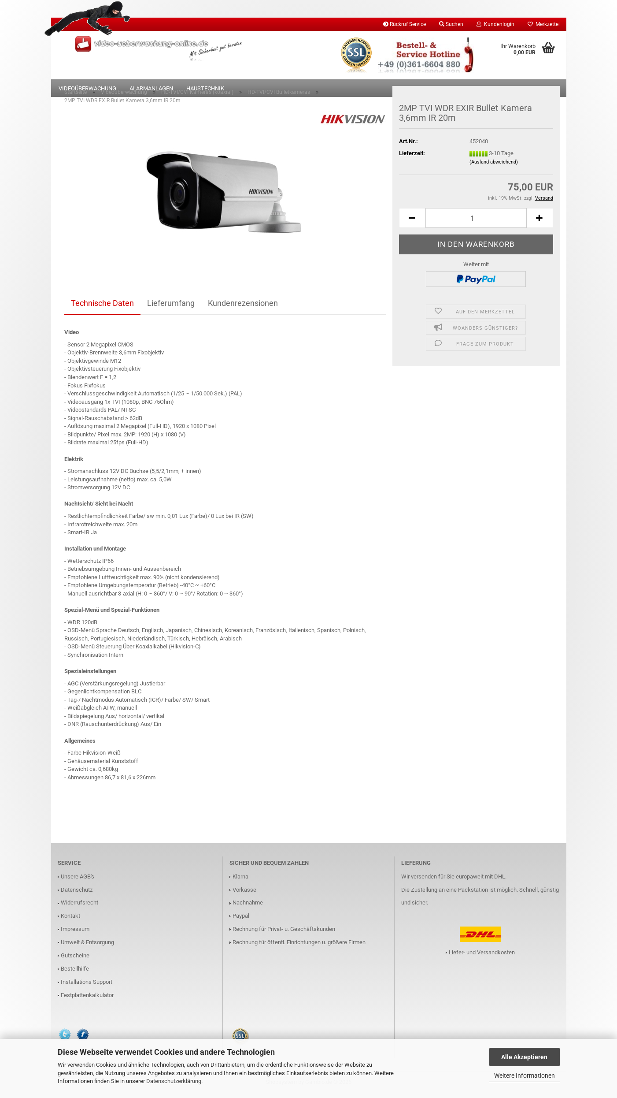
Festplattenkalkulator (87, 999)
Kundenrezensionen (243, 307)
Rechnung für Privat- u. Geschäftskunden (284, 933)
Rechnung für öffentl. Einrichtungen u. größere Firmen (299, 946)
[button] (412, 222)
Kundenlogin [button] (495, 24)
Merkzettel (544, 24)
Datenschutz (76, 894)
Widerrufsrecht (79, 907)
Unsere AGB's (77, 881)
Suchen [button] (451, 24)
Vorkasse (244, 894)
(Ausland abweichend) (493, 166)
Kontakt (70, 920)
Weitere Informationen (524, 1075)
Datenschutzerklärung (173, 1081)
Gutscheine (75, 960)
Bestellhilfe (75, 973)
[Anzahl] (476, 222)
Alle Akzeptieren (524, 1057)
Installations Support (86, 986)
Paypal (241, 920)
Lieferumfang (171, 307)
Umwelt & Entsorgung (87, 946)
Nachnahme (248, 907)
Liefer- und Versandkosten (482, 956)
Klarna (240, 881)
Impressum (75, 933)
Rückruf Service (404, 24)
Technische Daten (102, 307)
